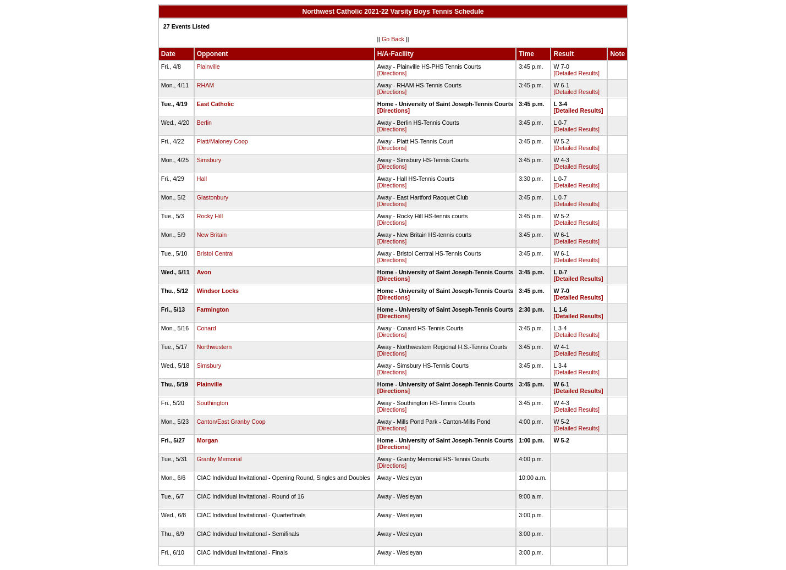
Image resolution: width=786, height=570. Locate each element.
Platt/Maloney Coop (222, 141)
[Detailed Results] (576, 73)
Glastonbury (212, 197)
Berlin (204, 122)
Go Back (393, 39)
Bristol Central (215, 253)
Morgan (207, 440)
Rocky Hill (210, 216)
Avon (204, 272)
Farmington (213, 309)
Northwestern (214, 347)
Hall (202, 178)
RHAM (205, 85)
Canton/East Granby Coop (231, 421)
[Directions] (391, 73)
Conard (206, 328)
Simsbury (209, 160)
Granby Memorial (219, 459)
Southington (212, 403)
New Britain (212, 234)
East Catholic (215, 104)
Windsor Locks (218, 290)
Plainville (208, 66)
